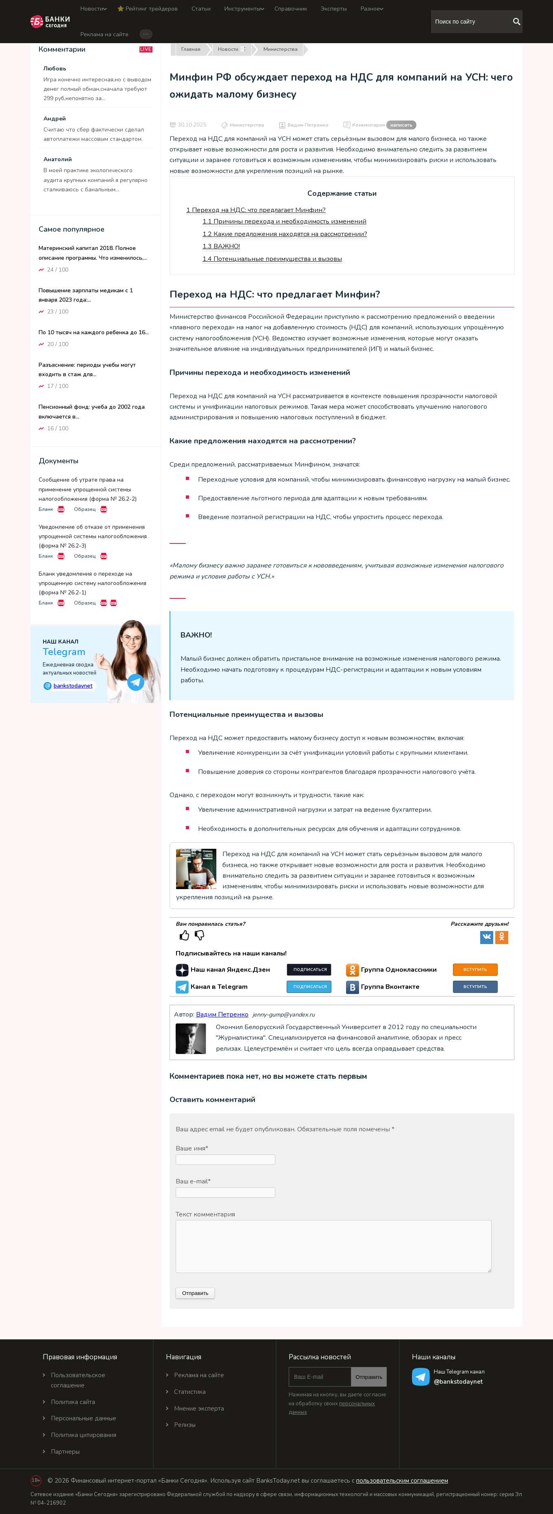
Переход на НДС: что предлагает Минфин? (256, 210)
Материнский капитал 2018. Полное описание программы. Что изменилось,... (93, 252)
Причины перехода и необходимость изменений (284, 221)
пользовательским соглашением (402, 1481)
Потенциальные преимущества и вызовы (272, 258)
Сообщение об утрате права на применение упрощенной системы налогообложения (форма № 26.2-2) (88, 489)
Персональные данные (83, 1418)
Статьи (201, 9)
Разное (370, 9)
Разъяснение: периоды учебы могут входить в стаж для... (87, 369)
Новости (92, 9)
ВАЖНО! (221, 246)
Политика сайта (73, 1402)
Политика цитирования (83, 1435)
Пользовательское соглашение (78, 1380)
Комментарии (384, 125)
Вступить (475, 970)
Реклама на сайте (104, 34)
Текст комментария (205, 1214)
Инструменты (242, 9)
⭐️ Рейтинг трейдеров (147, 9)
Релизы (185, 1425)
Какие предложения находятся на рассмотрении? (284, 234)
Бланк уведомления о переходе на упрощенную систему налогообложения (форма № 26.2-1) (92, 583)
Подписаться (310, 970)
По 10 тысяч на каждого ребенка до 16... (94, 332)
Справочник (290, 9)
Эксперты (334, 9)
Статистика (190, 1392)
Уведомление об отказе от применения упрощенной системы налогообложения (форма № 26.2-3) (93, 536)
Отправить (368, 1377)
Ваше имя (192, 1148)
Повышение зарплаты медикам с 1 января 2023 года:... (86, 295)
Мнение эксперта (199, 1408)
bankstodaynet (68, 685)
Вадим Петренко (308, 125)
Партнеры (65, 1452)
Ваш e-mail (193, 1181)
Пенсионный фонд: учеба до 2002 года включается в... (92, 411)
